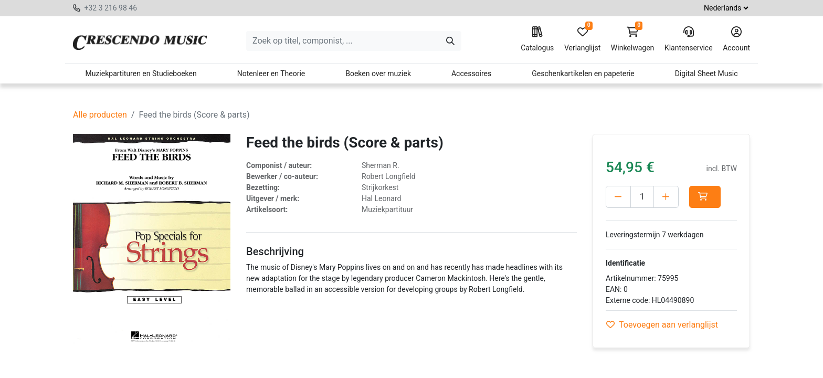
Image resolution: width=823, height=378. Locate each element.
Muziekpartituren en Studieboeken (140, 73)
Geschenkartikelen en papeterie (583, 73)
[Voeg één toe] (666, 197)
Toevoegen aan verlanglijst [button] (662, 325)
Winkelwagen (633, 39)
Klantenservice (688, 39)
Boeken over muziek (378, 73)
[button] (705, 197)
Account (736, 39)
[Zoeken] (450, 41)
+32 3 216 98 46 (110, 8)
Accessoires (471, 73)
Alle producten (100, 115)
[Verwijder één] (618, 197)
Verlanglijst (582, 39)
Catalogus (537, 39)
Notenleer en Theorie (271, 73)
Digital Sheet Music (706, 73)
